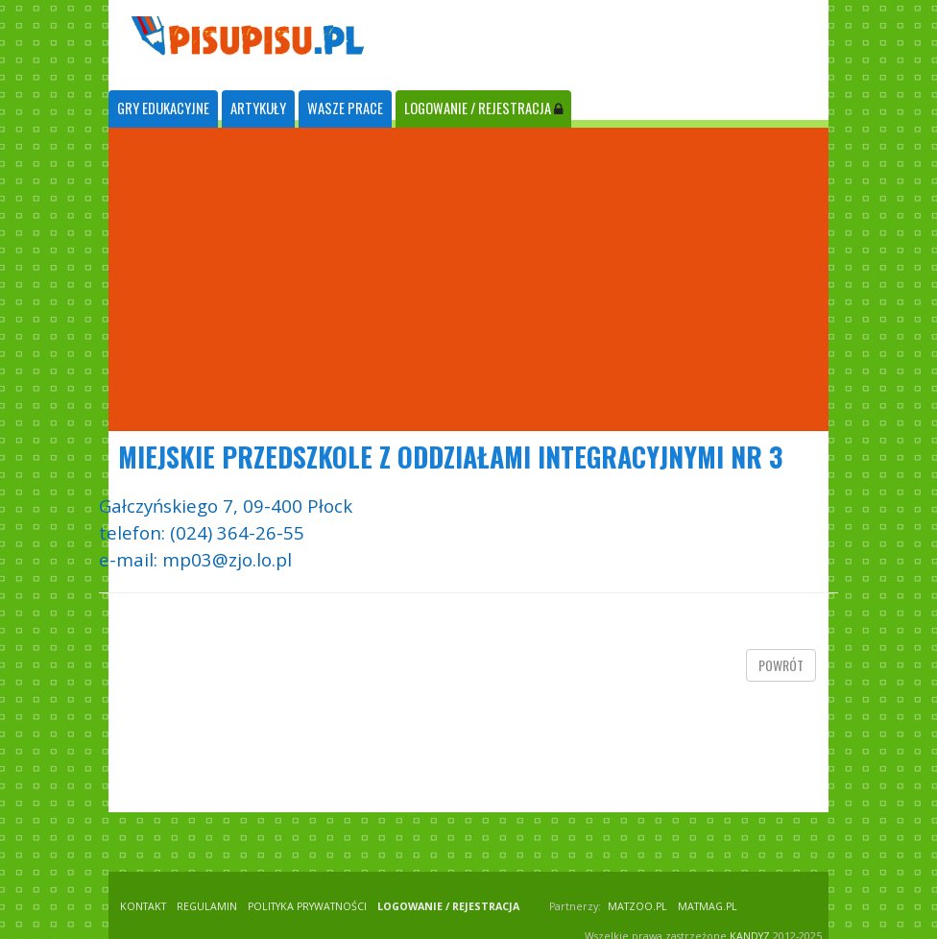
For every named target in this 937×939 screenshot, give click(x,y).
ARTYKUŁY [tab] (258, 108)
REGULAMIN (207, 906)
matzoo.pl (637, 906)
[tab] (163, 109)
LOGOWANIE (483, 108)
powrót (781, 665)
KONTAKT (143, 906)
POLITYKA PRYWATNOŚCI (307, 906)
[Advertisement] (468, 279)
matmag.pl (707, 906)
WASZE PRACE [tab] (345, 108)
